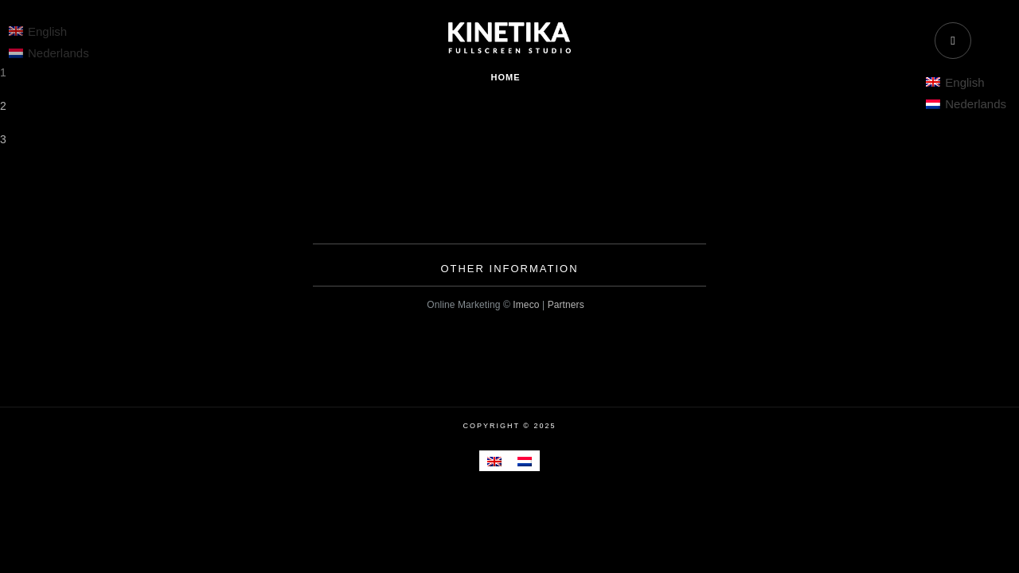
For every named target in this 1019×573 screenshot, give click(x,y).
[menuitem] (966, 82)
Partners (566, 304)
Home (506, 77)
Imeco (526, 304)
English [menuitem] (964, 82)
